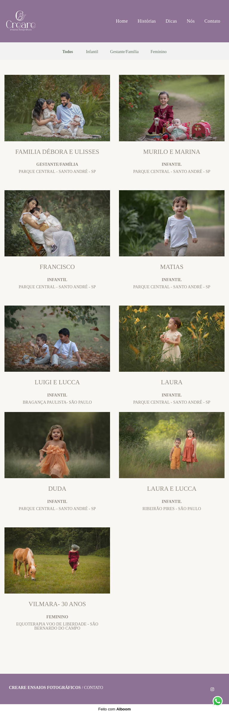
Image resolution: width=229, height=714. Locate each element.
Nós (191, 21)
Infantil (92, 52)
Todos (67, 52)
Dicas (171, 21)
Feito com (114, 709)
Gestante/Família (124, 52)
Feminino (159, 52)
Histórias (147, 21)
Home (122, 21)
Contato (212, 21)
